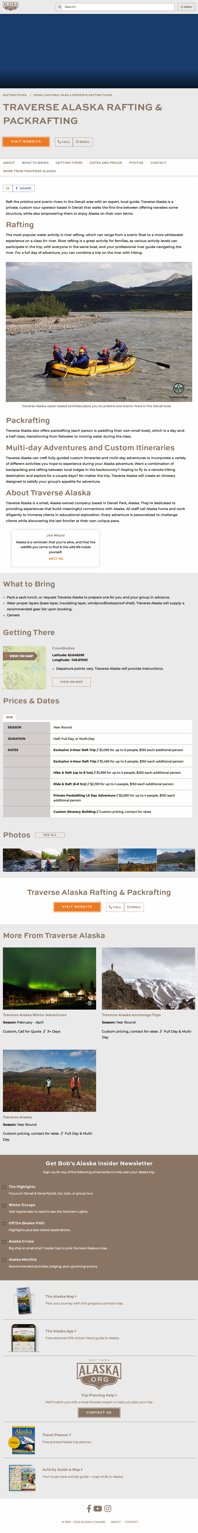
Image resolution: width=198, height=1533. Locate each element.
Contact (158, 163)
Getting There (69, 163)
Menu (186, 7)
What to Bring (35, 163)
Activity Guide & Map (62, 1470)
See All (50, 835)
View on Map (71, 682)
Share (23, 188)
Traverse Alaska (17, 1117)
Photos (136, 163)
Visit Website (26, 141)
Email (83, 142)
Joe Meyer (55, 535)
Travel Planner (56, 1435)
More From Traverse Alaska (29, 171)
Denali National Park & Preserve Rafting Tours (72, 95)
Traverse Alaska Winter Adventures (35, 1015)
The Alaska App (60, 1331)
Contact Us (99, 1412)
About (9, 163)
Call (64, 142)
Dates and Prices (106, 163)
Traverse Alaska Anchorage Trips (131, 1015)
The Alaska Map (61, 1297)
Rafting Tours (14, 95)
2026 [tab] (9, 717)
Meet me (56, 559)
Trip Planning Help (99, 1395)
